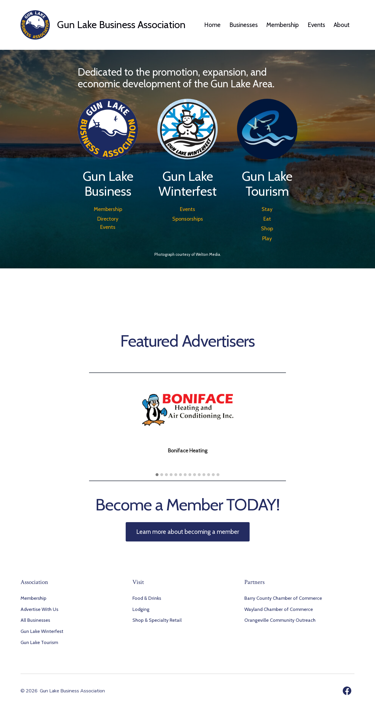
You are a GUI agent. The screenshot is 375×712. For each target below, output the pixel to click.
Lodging (140, 609)
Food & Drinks (146, 598)
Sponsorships (187, 219)
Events (316, 24)
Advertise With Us (39, 609)
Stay (267, 209)
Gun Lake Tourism (39, 642)
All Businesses (35, 620)
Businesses (243, 24)
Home (212, 24)
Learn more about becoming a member (187, 531)
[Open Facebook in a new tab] (347, 690)
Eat (267, 219)
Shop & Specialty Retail (157, 620)
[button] (157, 475)
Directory (107, 219)
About (342, 24)
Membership (282, 24)
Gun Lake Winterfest (42, 631)
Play (267, 238)
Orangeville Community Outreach (280, 620)
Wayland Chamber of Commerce (278, 609)
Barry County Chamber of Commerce (283, 598)
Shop (267, 228)
